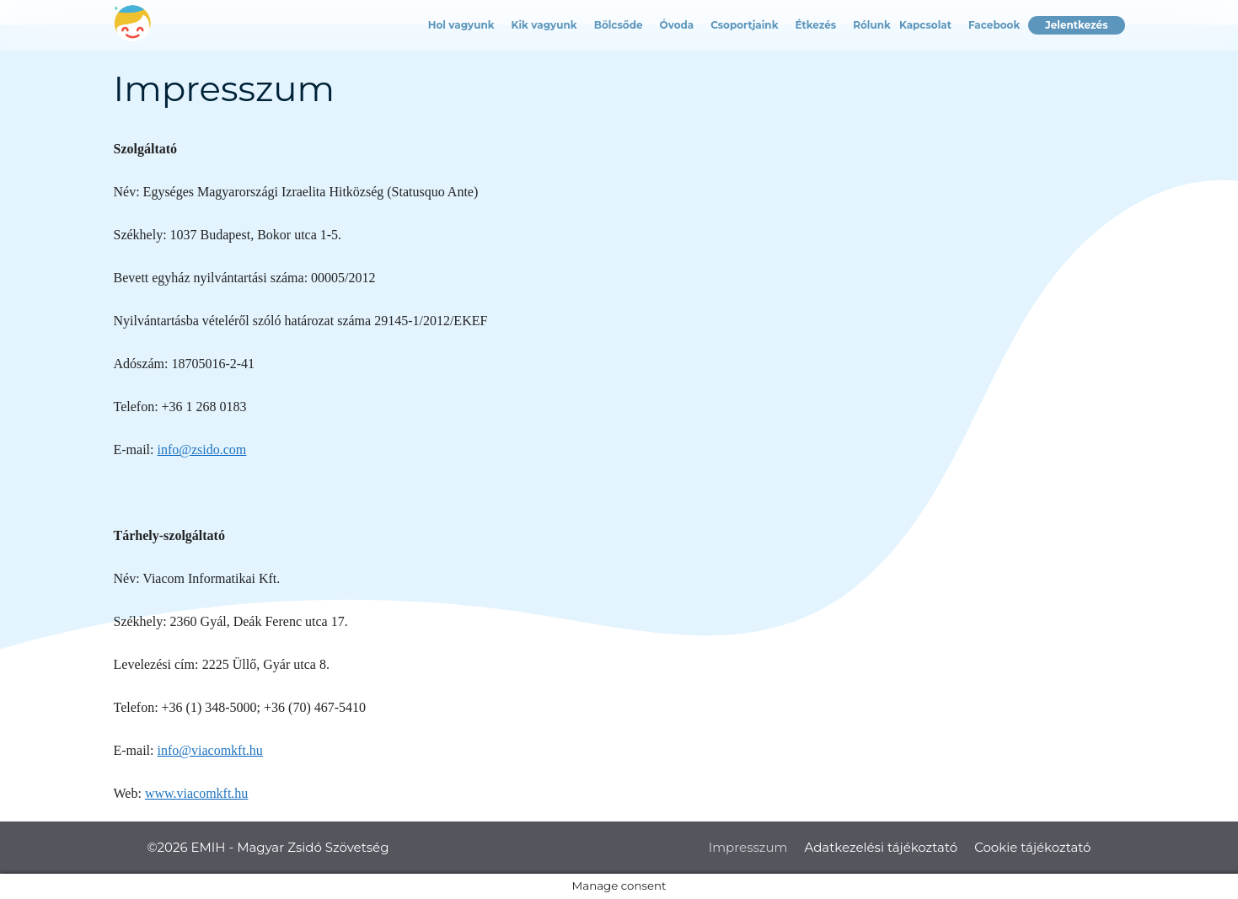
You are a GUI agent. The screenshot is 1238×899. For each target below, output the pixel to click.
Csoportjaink (744, 25)
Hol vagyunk (461, 25)
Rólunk (872, 25)
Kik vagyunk (544, 25)
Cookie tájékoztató (1032, 847)
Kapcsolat (925, 25)
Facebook (994, 25)
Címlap (122, 25)
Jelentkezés (1076, 25)
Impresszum (748, 847)
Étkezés (816, 25)
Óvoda (677, 25)
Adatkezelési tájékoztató (880, 847)
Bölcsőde (618, 25)
